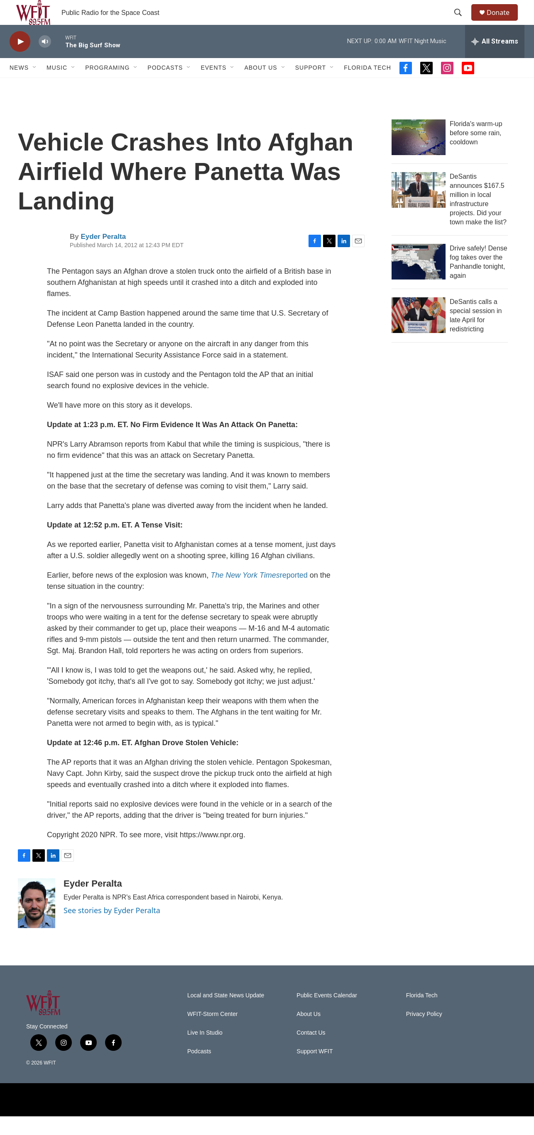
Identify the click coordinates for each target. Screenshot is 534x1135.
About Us (260, 86)
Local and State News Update (225, 1014)
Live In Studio (205, 1051)
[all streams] (494, 60)
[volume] (45, 60)
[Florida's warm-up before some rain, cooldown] (419, 156)
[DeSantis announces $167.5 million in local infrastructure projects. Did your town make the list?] (419, 208)
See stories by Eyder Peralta (112, 929)
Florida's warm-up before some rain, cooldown (476, 151)
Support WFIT (314, 1070)
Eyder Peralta (103, 255)
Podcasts (165, 86)
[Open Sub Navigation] (35, 86)
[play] (20, 60)
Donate (503, 21)
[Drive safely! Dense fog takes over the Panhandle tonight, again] (419, 280)
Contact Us (310, 1051)
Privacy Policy (424, 1033)
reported (259, 594)
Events (213, 86)
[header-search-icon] (462, 22)
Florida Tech (367, 86)
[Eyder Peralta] (36, 922)
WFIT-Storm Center (212, 1033)
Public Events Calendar (326, 1014)
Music (57, 86)
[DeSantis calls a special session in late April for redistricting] (419, 334)
